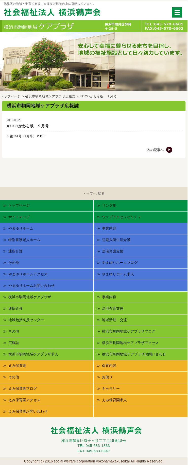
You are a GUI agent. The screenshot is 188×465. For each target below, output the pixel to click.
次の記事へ (160, 150)
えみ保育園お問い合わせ (27, 411)
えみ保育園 (17, 366)
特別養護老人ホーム (24, 240)
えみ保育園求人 (114, 400)
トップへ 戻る (93, 193)
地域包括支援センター (26, 320)
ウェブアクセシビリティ (121, 217)
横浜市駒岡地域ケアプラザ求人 (33, 354)
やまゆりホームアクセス (27, 274)
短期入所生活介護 (116, 240)
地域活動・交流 (114, 320)
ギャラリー (111, 388)
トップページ (11, 96)
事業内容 (109, 228)
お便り (107, 377)
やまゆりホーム (20, 228)
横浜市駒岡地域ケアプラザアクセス (130, 343)
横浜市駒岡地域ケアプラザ (29, 297)
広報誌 (13, 343)
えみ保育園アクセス (24, 400)
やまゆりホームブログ (120, 263)
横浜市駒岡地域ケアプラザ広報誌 (50, 96)
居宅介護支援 (112, 251)
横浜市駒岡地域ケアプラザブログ (128, 331)
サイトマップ (19, 217)
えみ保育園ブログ (22, 388)
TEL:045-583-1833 (93, 446)
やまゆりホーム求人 (118, 274)
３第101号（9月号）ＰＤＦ (26, 136)
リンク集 (109, 205)
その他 (13, 263)
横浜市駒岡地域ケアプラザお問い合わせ (134, 354)
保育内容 (109, 366)
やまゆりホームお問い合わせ (31, 285)
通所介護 (15, 251)
